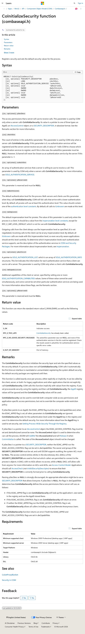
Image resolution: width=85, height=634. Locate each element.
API (23, 8)
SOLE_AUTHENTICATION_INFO (69, 257)
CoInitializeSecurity (44, 333)
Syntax (6, 39)
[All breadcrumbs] (4, 9)
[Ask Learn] (76, 9)
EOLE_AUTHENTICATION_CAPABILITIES (18, 278)
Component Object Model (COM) (39, 8)
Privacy (55, 623)
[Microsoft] (42, 3)
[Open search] (74, 3)
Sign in (80, 3)
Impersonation (63, 246)
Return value (8, 45)
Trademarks (45, 626)
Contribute (46, 623)
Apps (10, 8)
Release (63, 435)
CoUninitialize (8, 439)
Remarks (7, 49)
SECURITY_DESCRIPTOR (44, 125)
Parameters (8, 42)
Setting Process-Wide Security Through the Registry (44, 423)
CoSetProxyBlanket (10, 574)
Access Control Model (61, 465)
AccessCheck (17, 468)
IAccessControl (17, 125)
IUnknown (59, 206)
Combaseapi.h (60, 8)
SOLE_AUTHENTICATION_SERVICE (19, 174)
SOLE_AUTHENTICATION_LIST (25, 257)
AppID (73, 389)
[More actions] (81, 9)
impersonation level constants (55, 220)
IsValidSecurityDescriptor (37, 468)
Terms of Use (33, 626)
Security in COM (9, 580)
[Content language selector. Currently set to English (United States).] (16, 617)
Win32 (16, 8)
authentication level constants (23, 206)
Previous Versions (24, 623)
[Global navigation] (2, 3)
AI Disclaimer (10, 623)
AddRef (32, 435)
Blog (35, 623)
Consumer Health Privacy (14, 626)
